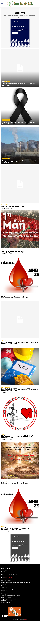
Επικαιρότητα (4, 481)
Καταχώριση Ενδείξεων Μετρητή (8, 599)
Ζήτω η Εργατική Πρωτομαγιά (12, 206)
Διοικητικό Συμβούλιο (6, 602)
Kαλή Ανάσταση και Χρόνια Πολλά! (14, 483)
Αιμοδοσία (3, 295)
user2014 (3, 208)
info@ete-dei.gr (8, 577)
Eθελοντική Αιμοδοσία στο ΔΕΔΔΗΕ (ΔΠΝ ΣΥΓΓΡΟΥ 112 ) (18, 437)
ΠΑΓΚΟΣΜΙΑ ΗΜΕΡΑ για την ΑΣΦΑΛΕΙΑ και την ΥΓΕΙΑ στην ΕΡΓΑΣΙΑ (19, 343)
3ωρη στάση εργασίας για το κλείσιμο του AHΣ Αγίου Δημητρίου (15, 582)
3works (25, 619)
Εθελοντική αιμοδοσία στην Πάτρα (14, 297)
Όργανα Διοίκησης (4, 604)
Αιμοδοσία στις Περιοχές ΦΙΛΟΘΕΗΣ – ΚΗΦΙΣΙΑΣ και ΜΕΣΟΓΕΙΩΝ (16, 529)
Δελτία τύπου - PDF (5, 81)
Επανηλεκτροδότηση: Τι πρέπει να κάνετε (10, 595)
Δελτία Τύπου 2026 (5, 158)
